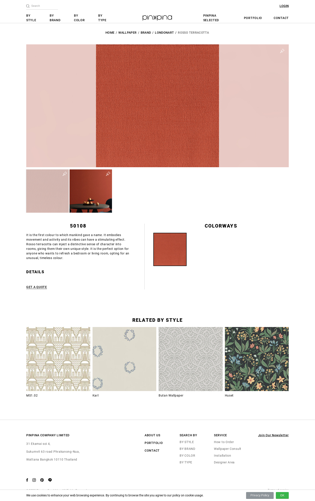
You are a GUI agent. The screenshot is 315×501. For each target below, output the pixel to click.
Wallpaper (127, 32)
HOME (109, 32)
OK (282, 495)
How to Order (224, 442)
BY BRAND (55, 18)
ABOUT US (152, 435)
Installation (222, 455)
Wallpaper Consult (227, 449)
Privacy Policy (259, 495)
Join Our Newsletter (273, 435)
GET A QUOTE (36, 287)
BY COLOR (79, 18)
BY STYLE (31, 18)
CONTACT (281, 18)
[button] (47, 191)
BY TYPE (102, 18)
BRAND (146, 32)
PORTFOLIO (253, 18)
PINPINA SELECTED (211, 18)
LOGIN (284, 6)
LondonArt (164, 32)
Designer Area (224, 462)
